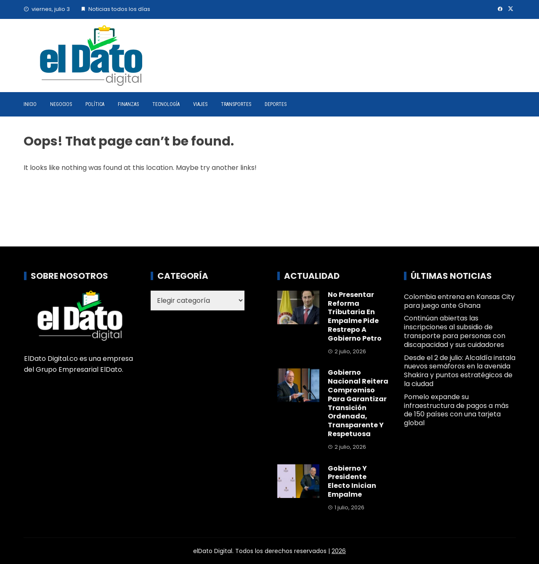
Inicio (30, 104)
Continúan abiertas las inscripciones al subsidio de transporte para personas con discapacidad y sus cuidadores (454, 331)
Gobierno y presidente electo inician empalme (352, 481)
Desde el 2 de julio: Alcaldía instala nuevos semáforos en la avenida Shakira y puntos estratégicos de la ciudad (459, 371)
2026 (339, 551)
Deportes (276, 104)
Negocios (61, 104)
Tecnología (166, 104)
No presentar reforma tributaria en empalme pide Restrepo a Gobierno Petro (355, 316)
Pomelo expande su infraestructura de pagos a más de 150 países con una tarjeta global (456, 410)
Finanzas (128, 104)
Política (94, 104)
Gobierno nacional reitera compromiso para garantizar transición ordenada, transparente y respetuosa (358, 403)
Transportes (236, 104)
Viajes (200, 104)
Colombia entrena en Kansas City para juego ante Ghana (459, 301)
